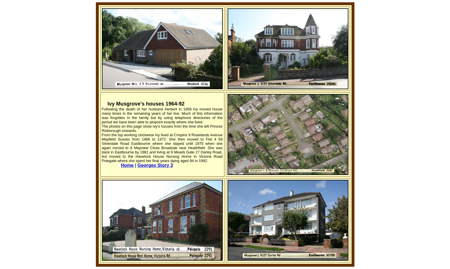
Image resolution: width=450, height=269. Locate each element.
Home (127, 165)
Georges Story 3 (155, 165)
